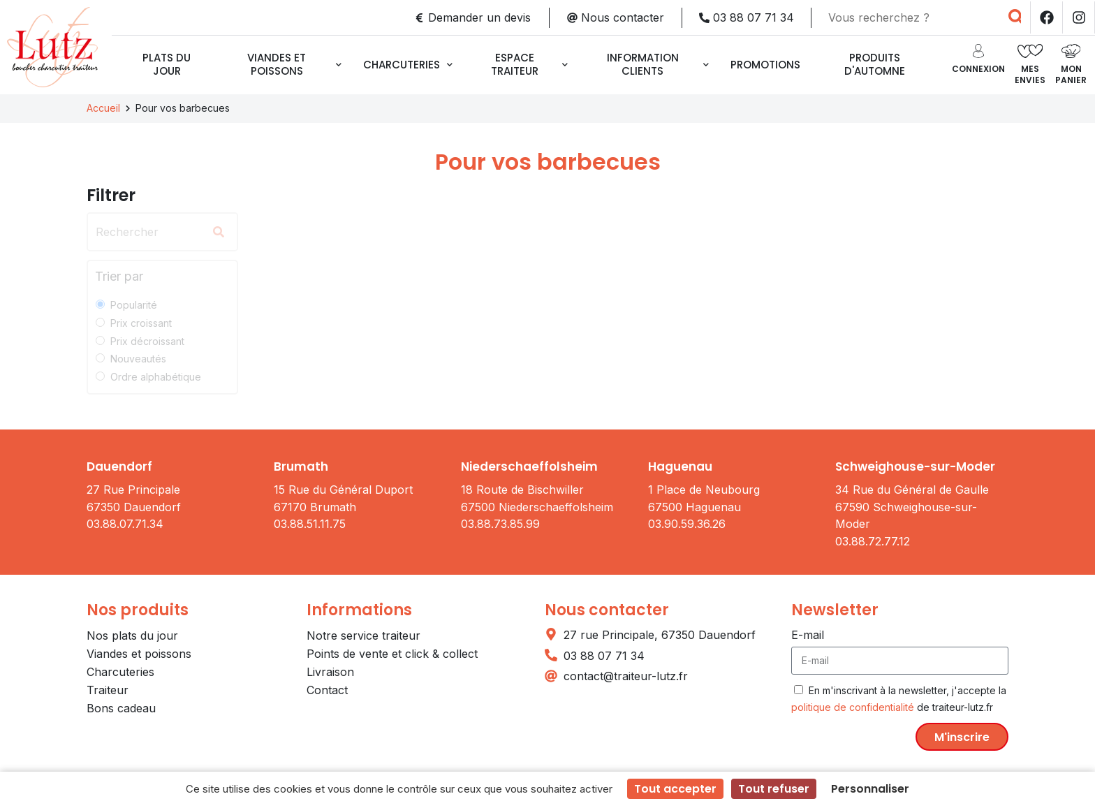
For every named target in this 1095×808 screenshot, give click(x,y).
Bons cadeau (121, 708)
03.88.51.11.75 (310, 524)
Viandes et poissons (294, 64)
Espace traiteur (529, 64)
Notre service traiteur (363, 635)
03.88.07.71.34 (125, 524)
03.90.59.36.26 (687, 524)
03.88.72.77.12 (872, 541)
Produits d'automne (874, 64)
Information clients (658, 64)
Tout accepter (675, 789)
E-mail (807, 635)
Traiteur (107, 690)
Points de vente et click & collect (392, 654)
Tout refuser (773, 789)
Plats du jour (166, 64)
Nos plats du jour (132, 635)
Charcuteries (408, 64)
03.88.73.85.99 (500, 524)
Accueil (103, 108)
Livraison (330, 672)
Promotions (765, 64)
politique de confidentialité (852, 707)
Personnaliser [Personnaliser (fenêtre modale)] (870, 789)
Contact (327, 690)
